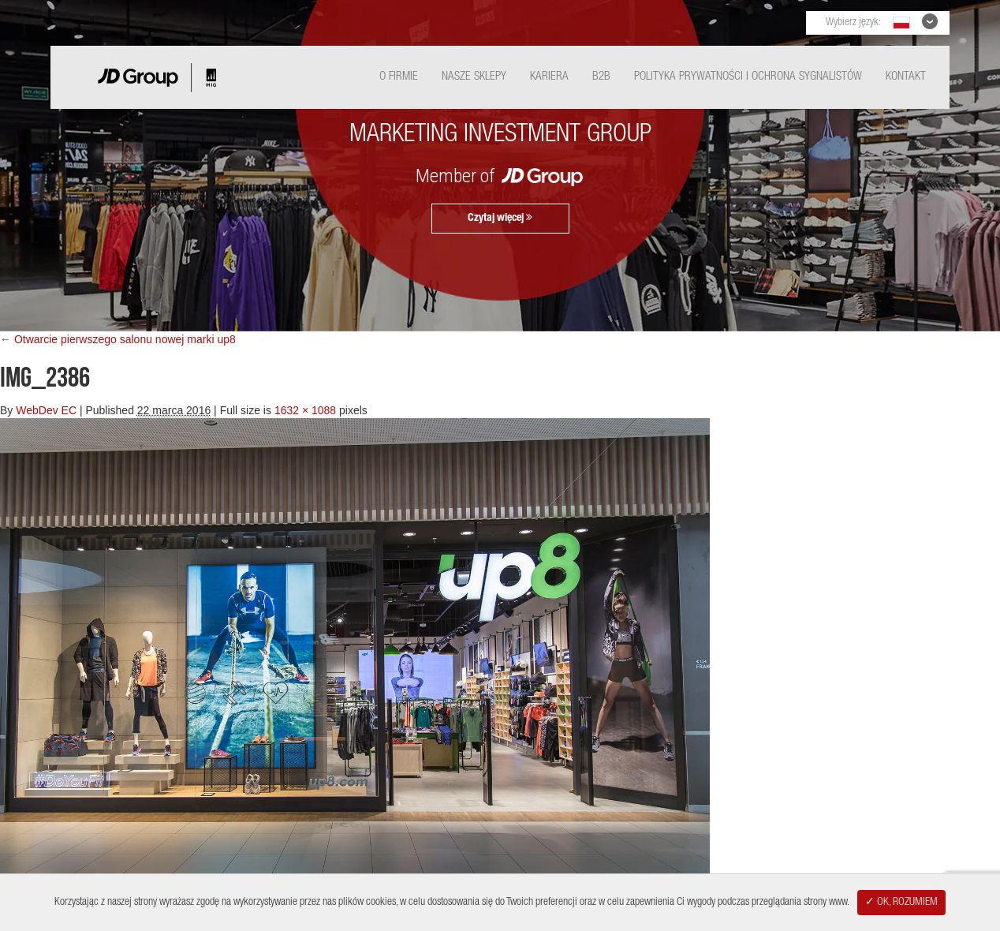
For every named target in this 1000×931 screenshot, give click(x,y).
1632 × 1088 (305, 410)
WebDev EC (46, 410)
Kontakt (906, 77)
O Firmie (398, 77)
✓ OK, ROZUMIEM (901, 902)
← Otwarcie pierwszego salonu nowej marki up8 (118, 339)
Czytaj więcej (500, 217)
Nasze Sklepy (474, 77)
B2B (601, 77)
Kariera (549, 77)
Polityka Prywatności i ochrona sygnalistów (748, 77)
